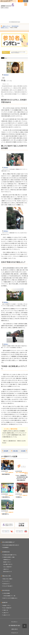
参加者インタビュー (7, 562)
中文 (26, 1)
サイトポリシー (14, 621)
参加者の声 (4, 602)
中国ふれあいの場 (6, 576)
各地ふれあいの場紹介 (7, 578)
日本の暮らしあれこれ (7, 564)
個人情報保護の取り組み (14, 625)
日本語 (20, 1)
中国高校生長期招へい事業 (8, 557)
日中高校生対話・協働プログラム (9, 554)
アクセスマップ (14, 632)
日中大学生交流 (6, 590)
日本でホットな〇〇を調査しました (10, 598)
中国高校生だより (7, 559)
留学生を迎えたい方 (7, 571)
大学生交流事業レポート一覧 (9, 595)
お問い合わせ (14, 629)
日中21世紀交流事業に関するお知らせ (11, 545)
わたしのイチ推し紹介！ (8, 586)
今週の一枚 (5, 610)
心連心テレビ (6, 569)
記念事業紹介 (6, 547)
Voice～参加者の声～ (7, 566)
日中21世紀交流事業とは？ (8, 542)
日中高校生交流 (6, 551)
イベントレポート (6, 581)
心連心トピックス (6, 615)
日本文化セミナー (6, 583)
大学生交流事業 (6, 593)
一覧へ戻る (15, 450)
